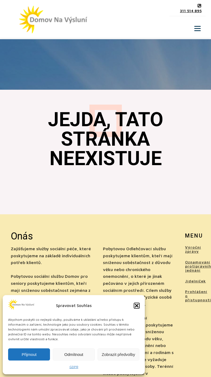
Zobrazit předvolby (118, 354)
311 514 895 (191, 10)
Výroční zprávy (193, 249)
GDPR (73, 367)
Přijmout (29, 354)
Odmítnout (73, 354)
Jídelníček (195, 281)
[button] (136, 305)
